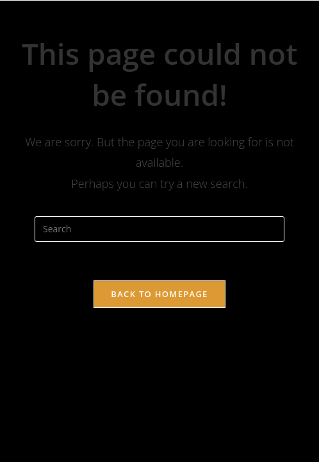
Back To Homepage (159, 294)
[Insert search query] (159, 229)
